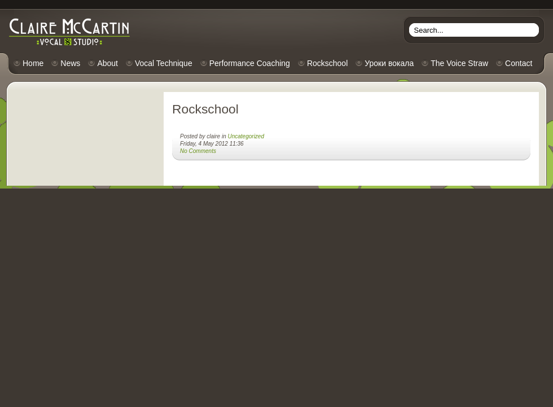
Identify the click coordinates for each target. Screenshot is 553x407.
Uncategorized (246, 136)
